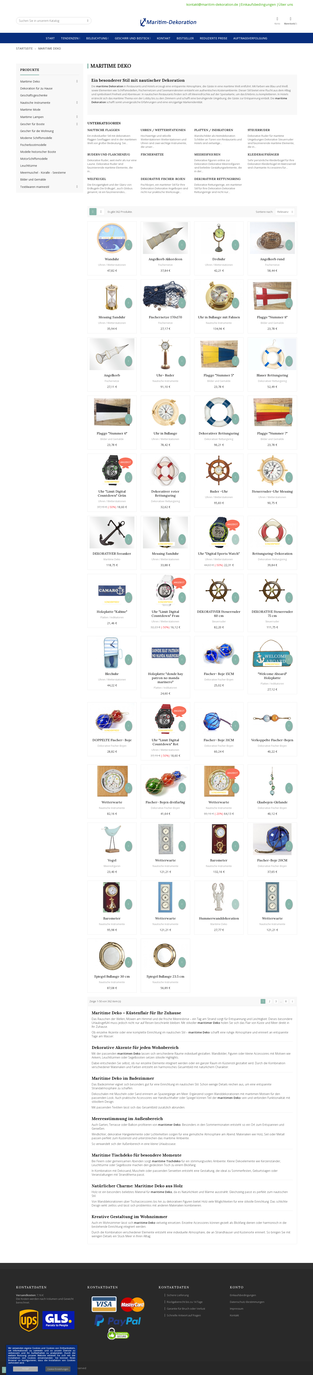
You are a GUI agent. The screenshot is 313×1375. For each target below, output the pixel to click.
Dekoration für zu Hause (36, 88)
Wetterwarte (112, 802)
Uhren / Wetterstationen (163, 130)
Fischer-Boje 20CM (272, 860)
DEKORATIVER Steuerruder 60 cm (219, 614)
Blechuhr (112, 674)
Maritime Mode (30, 109)
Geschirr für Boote (32, 124)
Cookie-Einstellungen (57, 1369)
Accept (25, 1368)
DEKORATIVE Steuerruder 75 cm (272, 614)
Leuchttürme (28, 166)
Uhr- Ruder (165, 375)
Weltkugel (96, 179)
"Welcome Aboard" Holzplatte (272, 676)
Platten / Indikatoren (213, 130)
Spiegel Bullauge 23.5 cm (165, 976)
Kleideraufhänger (263, 154)
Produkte (29, 70)
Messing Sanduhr (112, 317)
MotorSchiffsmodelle (34, 159)
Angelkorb (112, 375)
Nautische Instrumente (35, 103)
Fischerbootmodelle (33, 145)
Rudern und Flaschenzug (108, 154)
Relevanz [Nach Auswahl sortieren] (286, 211)
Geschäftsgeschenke (33, 95)
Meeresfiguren (207, 154)
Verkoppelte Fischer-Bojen (272, 740)
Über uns (285, 4)
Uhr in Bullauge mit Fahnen (219, 317)
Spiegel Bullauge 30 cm (112, 976)
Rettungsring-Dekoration (272, 553)
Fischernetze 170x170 (165, 317)
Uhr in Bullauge (165, 433)
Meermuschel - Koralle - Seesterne (43, 172)
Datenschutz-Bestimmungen (247, 1302)
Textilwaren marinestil (34, 187)
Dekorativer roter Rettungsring (165, 493)
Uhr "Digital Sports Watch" (219, 553)
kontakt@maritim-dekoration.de (212, 4)
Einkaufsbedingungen (258, 4)
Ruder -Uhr (219, 491)
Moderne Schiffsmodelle (36, 138)
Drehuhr (218, 259)
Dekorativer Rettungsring (217, 179)
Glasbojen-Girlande (272, 802)
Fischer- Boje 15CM (219, 674)
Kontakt (234, 1315)
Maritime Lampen (32, 117)
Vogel (112, 860)
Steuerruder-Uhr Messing (272, 491)
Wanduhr (112, 259)
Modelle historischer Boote (38, 152)
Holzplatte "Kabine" (112, 612)
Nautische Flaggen (103, 130)
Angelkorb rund (272, 259)
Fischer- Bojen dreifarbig (165, 802)
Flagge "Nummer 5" (219, 375)
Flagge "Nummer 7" (272, 433)
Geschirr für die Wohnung (37, 131)
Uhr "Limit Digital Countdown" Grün (112, 493)
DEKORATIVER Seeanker (112, 553)
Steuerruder (259, 130)
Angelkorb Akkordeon (165, 259)
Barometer (218, 860)
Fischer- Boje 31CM (219, 740)
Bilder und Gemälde (33, 179)
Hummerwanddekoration (219, 918)
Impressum (236, 1308)
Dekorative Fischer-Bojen (163, 179)
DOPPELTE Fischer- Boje (112, 740)
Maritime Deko (30, 81)
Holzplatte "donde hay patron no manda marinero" (165, 678)
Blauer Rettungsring (272, 375)
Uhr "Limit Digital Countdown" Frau (165, 614)
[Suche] (53, 20)
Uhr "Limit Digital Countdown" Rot (165, 742)
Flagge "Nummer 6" (112, 433)
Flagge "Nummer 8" (272, 317)
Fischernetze (152, 154)
